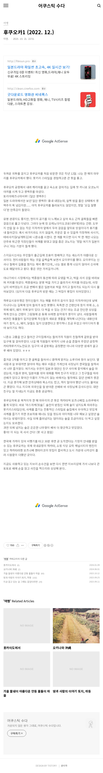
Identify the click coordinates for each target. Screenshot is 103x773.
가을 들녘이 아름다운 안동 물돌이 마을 (21, 573)
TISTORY (52, 765)
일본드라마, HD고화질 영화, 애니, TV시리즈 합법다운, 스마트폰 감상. (38, 101)
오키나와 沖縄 (10, 569)
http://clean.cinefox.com (23, 88)
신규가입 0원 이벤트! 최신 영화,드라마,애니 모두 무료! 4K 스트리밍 (38, 74)
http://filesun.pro (18, 61)
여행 (6, 558)
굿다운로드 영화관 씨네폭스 (27, 94)
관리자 (64, 765)
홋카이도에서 (9, 565)
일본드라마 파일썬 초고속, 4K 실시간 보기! (38, 67)
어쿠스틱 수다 (51, 6)
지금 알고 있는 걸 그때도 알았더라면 (20, 581)
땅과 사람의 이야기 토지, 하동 (17, 577)
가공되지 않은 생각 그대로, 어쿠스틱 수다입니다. (34, 725)
